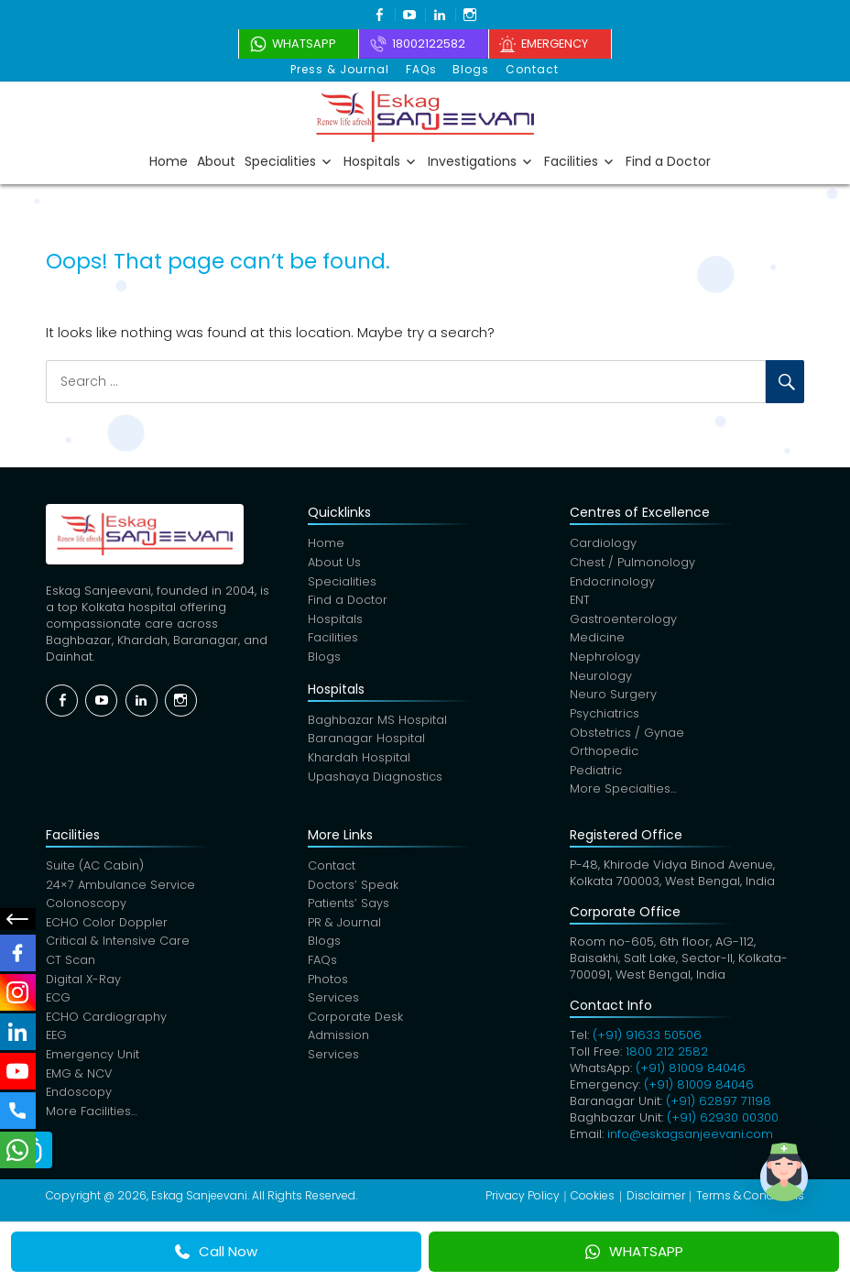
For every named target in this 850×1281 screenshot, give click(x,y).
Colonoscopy (86, 909)
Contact (530, 69)
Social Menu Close (18, 919)
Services (333, 1005)
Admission (338, 1044)
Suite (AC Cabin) (95, 871)
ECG (58, 1005)
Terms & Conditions (750, 1200)
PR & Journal (344, 928)
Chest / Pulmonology (632, 563)
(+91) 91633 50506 (647, 1039)
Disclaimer (656, 1200)
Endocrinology (613, 582)
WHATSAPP (634, 1251)
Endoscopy (79, 1102)
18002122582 (426, 43)
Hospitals (371, 160)
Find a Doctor (668, 160)
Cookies (593, 1200)
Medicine (597, 640)
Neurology (601, 678)
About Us (334, 563)
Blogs (470, 69)
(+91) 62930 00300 (723, 1122)
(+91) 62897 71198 (718, 1105)
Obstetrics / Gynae (627, 736)
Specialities (280, 160)
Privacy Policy (522, 1200)
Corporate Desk (356, 1025)
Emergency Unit (93, 1063)
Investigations (472, 160)
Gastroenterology (623, 621)
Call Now (216, 1251)
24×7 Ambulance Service (120, 890)
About (216, 160)
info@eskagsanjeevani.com (690, 1138)
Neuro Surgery (613, 697)
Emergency (561, 43)
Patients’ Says (348, 909)
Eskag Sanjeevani (199, 1200)
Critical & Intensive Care (118, 948)
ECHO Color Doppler (107, 928)
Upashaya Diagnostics (375, 780)
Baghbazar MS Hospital (377, 722)
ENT (580, 601)
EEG (57, 1044)
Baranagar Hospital (366, 741)
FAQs (422, 69)
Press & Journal (342, 69)
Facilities (571, 160)
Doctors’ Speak (353, 890)
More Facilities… (91, 1121)
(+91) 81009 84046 (691, 1072)
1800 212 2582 (667, 1056)
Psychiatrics (604, 717)
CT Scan (70, 967)
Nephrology (605, 659)
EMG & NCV (80, 1082)
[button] (793, 1184)
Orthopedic (604, 755)
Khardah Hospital (359, 761)
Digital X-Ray (84, 986)
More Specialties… (623, 794)
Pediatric (596, 774)
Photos (328, 986)
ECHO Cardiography (107, 1025)
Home (168, 160)
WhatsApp (294, 43)
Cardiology (603, 544)
